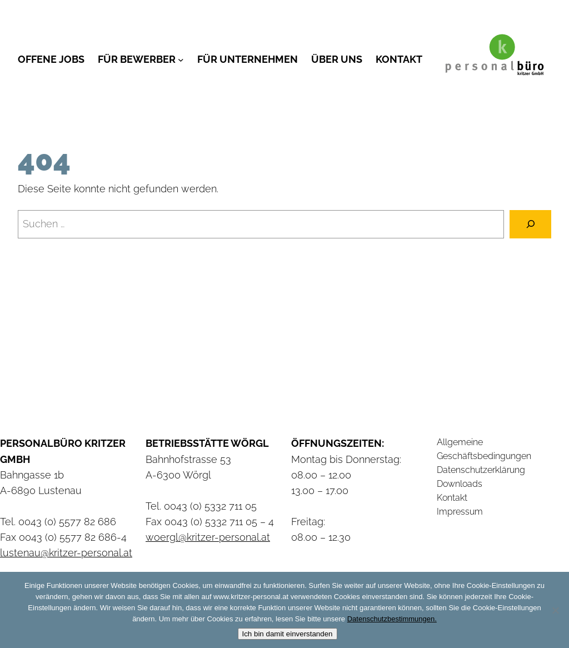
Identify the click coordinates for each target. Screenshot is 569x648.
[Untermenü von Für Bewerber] (181, 59)
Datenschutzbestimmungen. (392, 619)
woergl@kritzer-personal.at (208, 537)
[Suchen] (530, 224)
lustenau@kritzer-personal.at (66, 553)
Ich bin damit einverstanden (287, 634)
